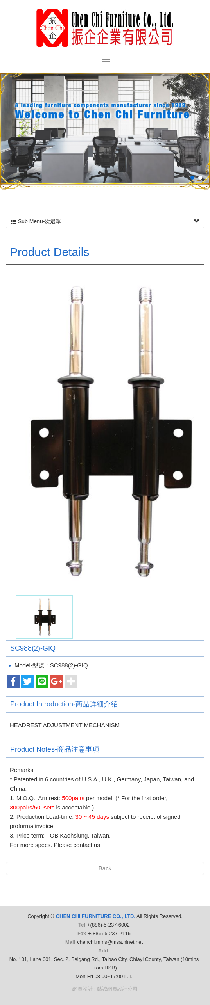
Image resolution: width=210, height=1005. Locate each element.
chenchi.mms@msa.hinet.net (110, 942)
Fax (81, 933)
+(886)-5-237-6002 (108, 925)
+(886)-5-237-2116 (109, 933)
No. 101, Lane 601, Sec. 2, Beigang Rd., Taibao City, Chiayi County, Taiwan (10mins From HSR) (104, 963)
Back (105, 868)
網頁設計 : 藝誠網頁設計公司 (105, 989)
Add (103, 950)
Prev (22, 142)
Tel (81, 925)
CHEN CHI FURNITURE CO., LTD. (105, 28)
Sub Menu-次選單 (105, 221)
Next (188, 142)
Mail (70, 942)
